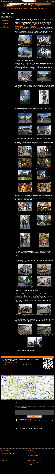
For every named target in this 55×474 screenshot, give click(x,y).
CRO (42, 8)
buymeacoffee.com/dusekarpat (11, 362)
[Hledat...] (28, 1)
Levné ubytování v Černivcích (34, 452)
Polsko (20, 8)
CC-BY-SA (52, 398)
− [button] (2, 379)
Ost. (48, 8)
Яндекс (23, 399)
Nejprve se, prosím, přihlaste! (34, 416)
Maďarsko (30, 8)
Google (19, 399)
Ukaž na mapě (5, 20)
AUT (45, 8)
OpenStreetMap (38, 398)
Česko (11, 8)
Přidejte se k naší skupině (34, 457)
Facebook (40, 427)
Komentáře (5, 23)
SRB (39, 8)
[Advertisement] (34, 439)
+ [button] (2, 377)
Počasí (4, 26)
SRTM (41, 398)
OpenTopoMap (48, 398)
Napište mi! (31, 464)
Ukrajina (25, 8)
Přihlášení (52, 1)
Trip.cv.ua (19, 353)
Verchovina (33, 26)
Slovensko (16, 8)
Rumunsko (35, 8)
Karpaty (7, 8)
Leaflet (31, 398)
